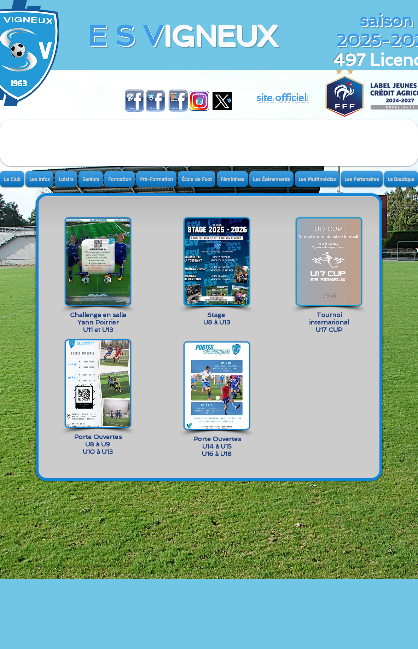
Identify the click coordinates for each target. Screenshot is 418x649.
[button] (12, 179)
